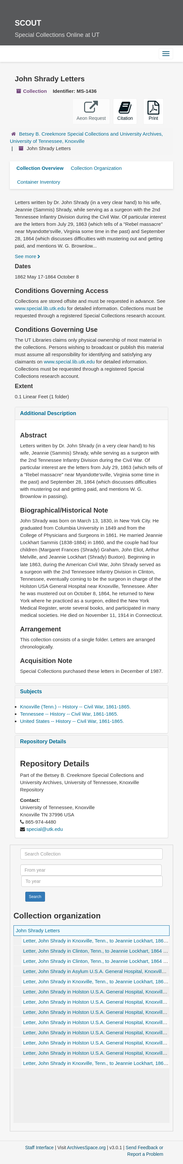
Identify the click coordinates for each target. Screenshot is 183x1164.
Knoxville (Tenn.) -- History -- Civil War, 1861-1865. (75, 706)
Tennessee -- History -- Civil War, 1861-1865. (69, 714)
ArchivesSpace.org (86, 1147)
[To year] (92, 881)
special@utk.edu (44, 829)
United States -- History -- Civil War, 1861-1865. (72, 721)
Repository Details (43, 741)
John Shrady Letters (38, 930)
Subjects (31, 691)
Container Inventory (38, 182)
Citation (125, 111)
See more (27, 256)
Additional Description (48, 413)
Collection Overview (39, 168)
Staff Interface (39, 1147)
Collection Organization (96, 168)
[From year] (91, 870)
